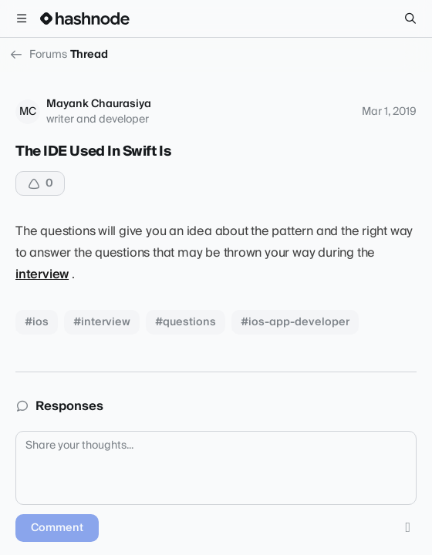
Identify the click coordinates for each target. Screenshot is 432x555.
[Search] (410, 18)
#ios (37, 322)
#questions (185, 322)
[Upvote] (40, 183)
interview (42, 274)
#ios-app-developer (295, 322)
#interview (101, 322)
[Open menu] (21, 18)
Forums (38, 54)
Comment (57, 528)
